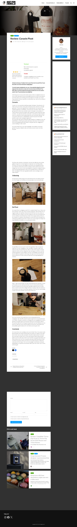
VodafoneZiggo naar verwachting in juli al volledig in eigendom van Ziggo (61, 121)
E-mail (24, 412)
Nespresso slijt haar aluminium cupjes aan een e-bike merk (39, 477)
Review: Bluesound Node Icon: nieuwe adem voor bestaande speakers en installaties (60, 111)
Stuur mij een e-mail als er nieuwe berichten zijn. (20, 418)
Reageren (24, 41)
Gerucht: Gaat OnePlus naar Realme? (61, 124)
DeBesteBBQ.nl (60, 2)
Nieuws (36, 453)
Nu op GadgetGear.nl (61, 107)
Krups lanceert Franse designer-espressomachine (40, 457)
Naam (11, 412)
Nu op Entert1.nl (59, 134)
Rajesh (33, 446)
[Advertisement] (28, 52)
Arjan (32, 466)
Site (35, 412)
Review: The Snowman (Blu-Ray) (60, 149)
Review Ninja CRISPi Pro (58, 117)
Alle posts (61, 56)
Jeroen (12, 41)
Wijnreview (16, 35)
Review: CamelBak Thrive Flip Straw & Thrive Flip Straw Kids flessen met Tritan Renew (39, 439)
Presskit (67, 2)
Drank (12, 35)
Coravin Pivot (15, 359)
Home (43, 2)
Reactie (11, 398)
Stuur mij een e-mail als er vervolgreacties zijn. (19, 416)
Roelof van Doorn (34, 485)
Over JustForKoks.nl (50, 2)
